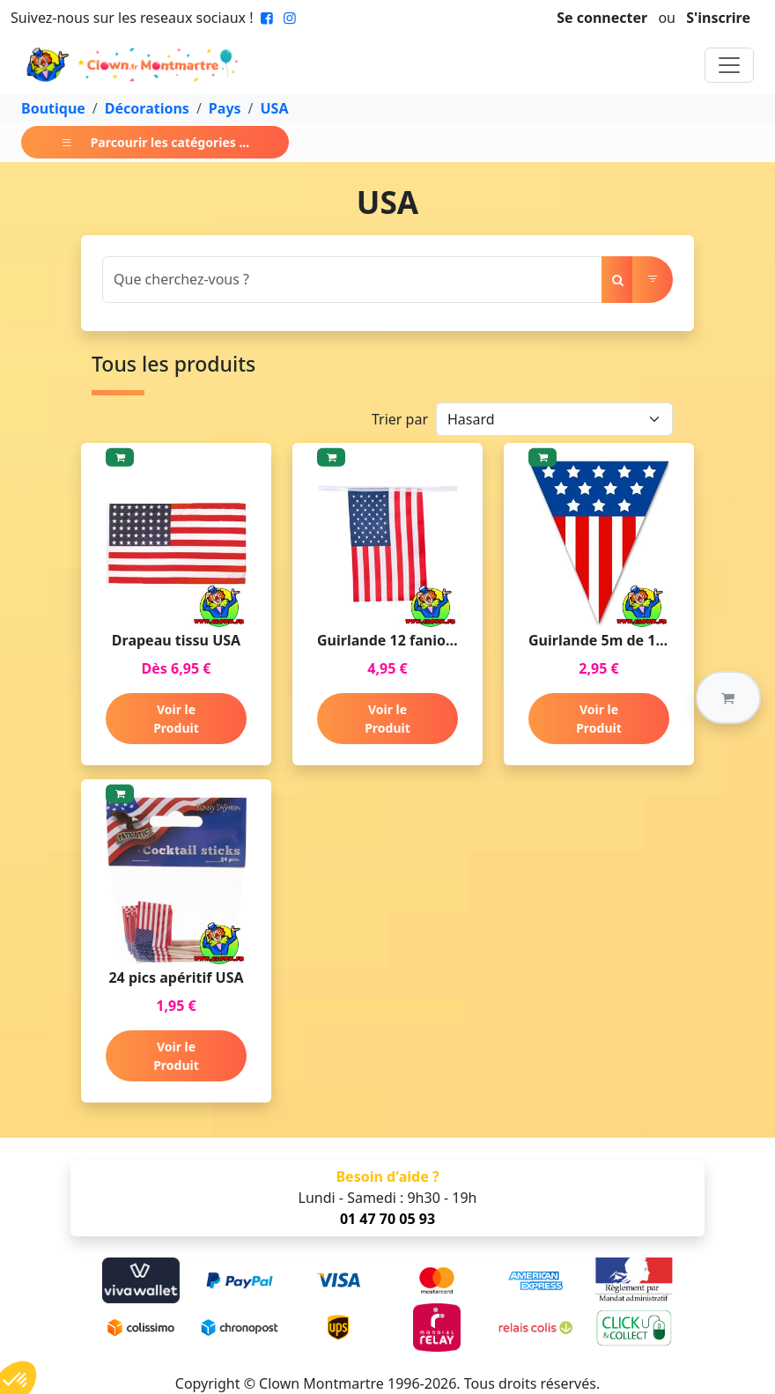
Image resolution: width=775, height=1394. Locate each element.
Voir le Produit (176, 718)
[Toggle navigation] (729, 65)
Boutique (53, 108)
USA (275, 108)
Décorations (147, 108)
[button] (728, 697)
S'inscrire (718, 17)
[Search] (352, 279)
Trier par (400, 419)
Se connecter (602, 17)
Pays (225, 108)
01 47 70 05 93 (387, 1218)
